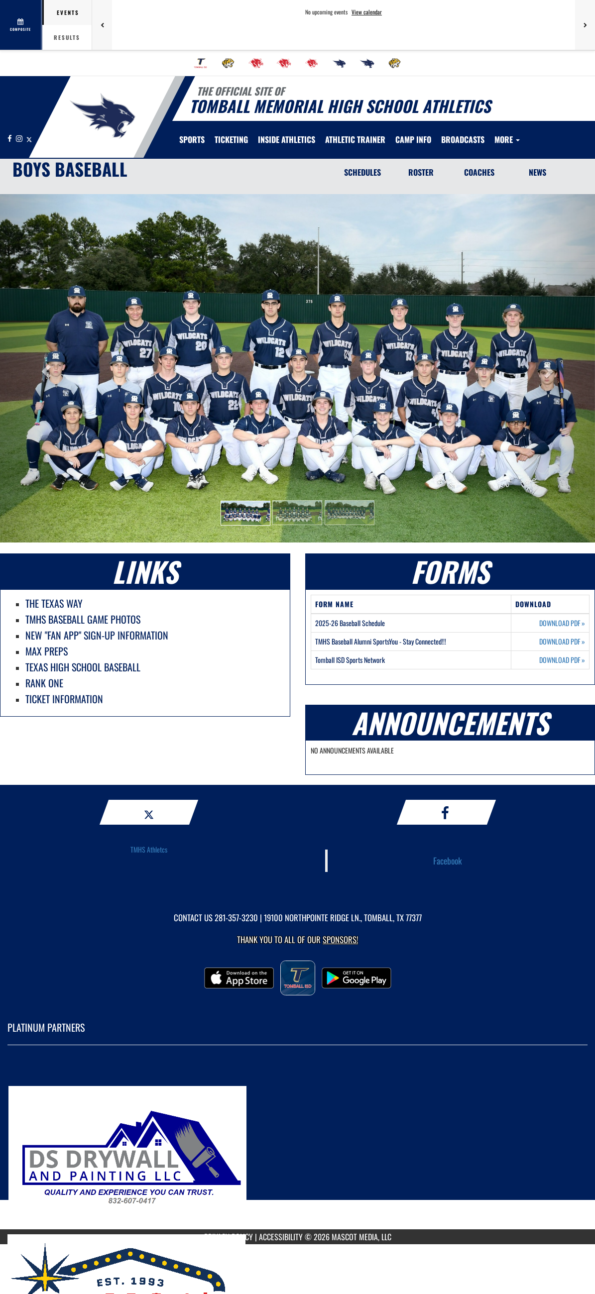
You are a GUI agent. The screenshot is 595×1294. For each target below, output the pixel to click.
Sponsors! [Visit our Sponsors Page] (340, 939)
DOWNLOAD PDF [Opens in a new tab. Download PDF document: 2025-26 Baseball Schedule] (562, 623)
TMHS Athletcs (148, 849)
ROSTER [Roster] (421, 172)
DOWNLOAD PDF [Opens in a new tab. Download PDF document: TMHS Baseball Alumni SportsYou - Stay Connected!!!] (562, 642)
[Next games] (585, 25)
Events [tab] (68, 12)
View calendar (367, 12)
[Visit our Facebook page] (10, 138)
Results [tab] (67, 37)
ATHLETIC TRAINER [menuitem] (355, 139)
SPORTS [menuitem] (192, 139)
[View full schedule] (21, 25)
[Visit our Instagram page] (20, 138)
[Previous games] (102, 25)
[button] (245, 513)
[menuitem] (201, 63)
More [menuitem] (507, 139)
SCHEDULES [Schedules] (362, 172)
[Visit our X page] (29, 138)
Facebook (447, 860)
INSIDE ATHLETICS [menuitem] (286, 139)
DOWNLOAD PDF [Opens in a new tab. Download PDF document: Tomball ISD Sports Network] (562, 660)
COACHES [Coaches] (479, 172)
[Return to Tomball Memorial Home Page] (102, 116)
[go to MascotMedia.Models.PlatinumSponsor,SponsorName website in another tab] (297, 1144)
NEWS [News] (537, 172)
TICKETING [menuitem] (231, 139)
